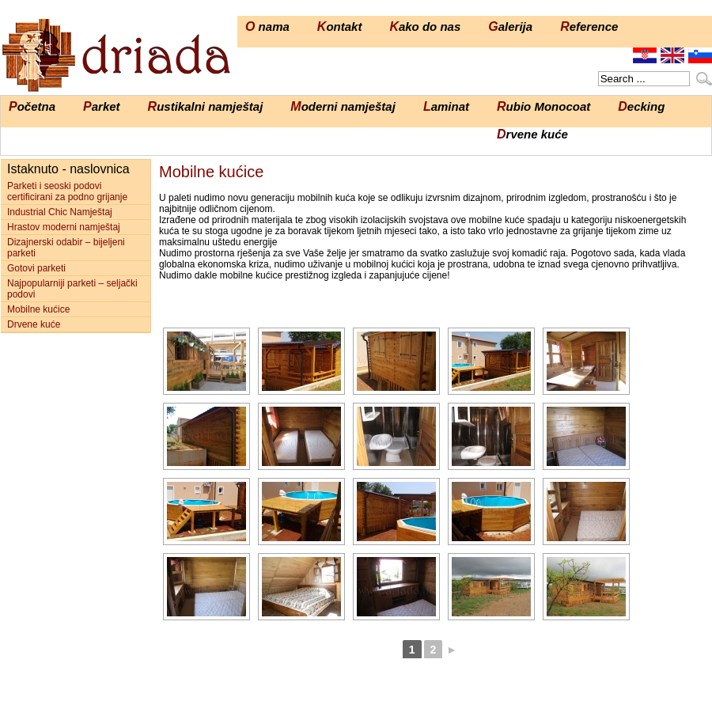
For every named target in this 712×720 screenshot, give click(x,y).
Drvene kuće (532, 134)
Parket (101, 106)
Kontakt (339, 26)
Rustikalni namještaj (205, 106)
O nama (267, 26)
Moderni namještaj (343, 106)
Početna (32, 106)
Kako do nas (424, 26)
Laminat (446, 106)
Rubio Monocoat (543, 106)
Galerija (510, 26)
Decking (641, 106)
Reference (589, 26)
